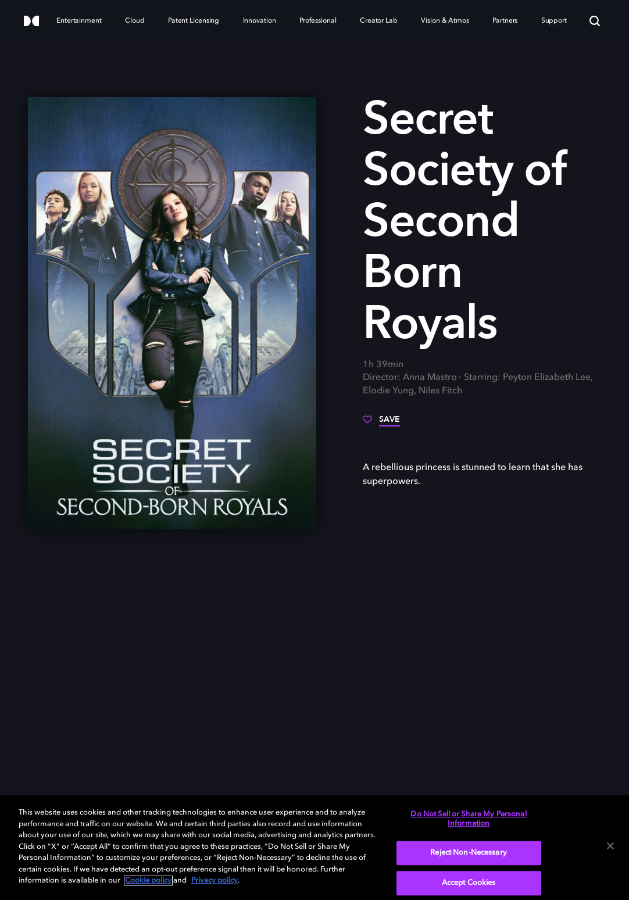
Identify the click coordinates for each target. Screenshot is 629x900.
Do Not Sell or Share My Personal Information (468, 819)
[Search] (595, 21)
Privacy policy (214, 880)
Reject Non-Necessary (468, 853)
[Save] (381, 423)
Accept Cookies (469, 883)
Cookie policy (148, 880)
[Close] (610, 846)
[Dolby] (31, 21)
